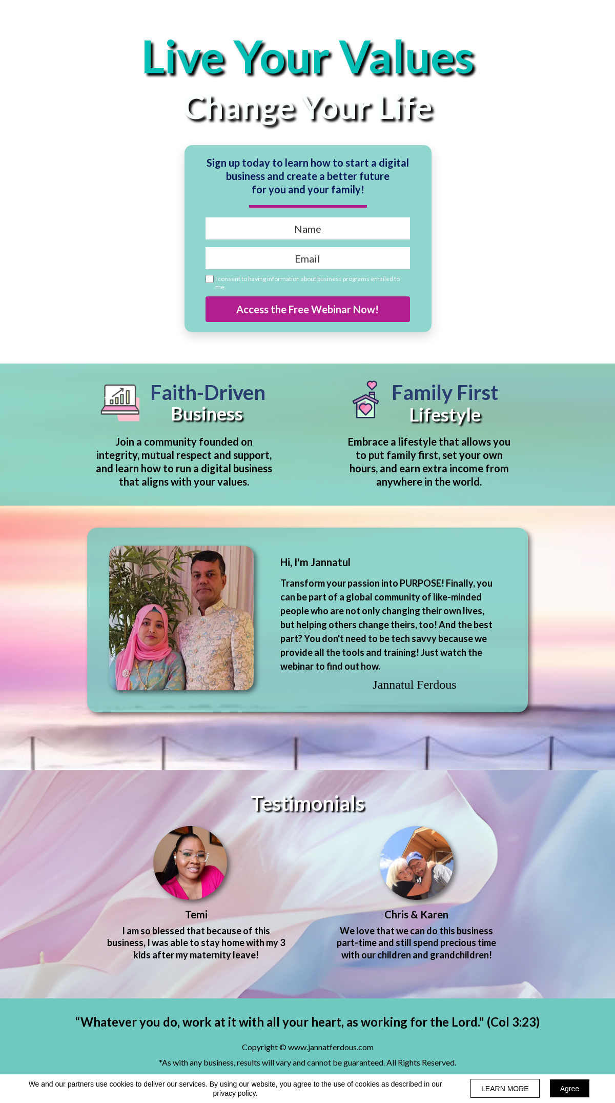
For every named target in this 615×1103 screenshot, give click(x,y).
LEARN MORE (505, 1089)
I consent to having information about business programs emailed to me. (307, 283)
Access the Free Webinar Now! (308, 309)
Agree (569, 1089)
